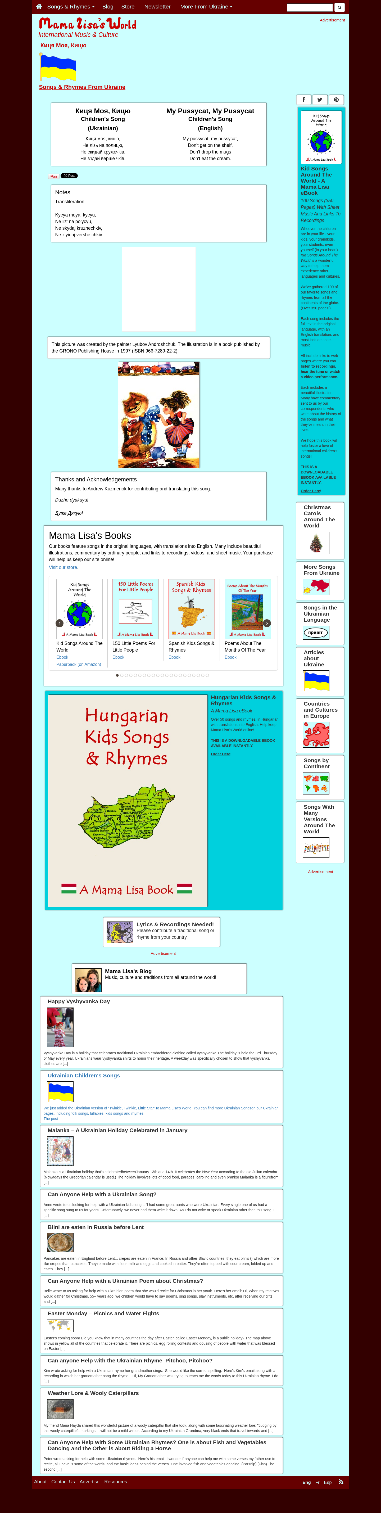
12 (167, 675)
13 (171, 675)
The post (51, 1119)
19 (198, 675)
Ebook (62, 657)
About (40, 1481)
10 (158, 675)
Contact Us (63, 1481)
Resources (115, 1481)
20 (203, 675)
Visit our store (63, 567)
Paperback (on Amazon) (78, 664)
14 (176, 675)
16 (185, 675)
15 (180, 675)
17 (189, 675)
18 (194, 675)
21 (207, 675)
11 (162, 675)
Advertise (89, 1481)
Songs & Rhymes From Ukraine (82, 87)
